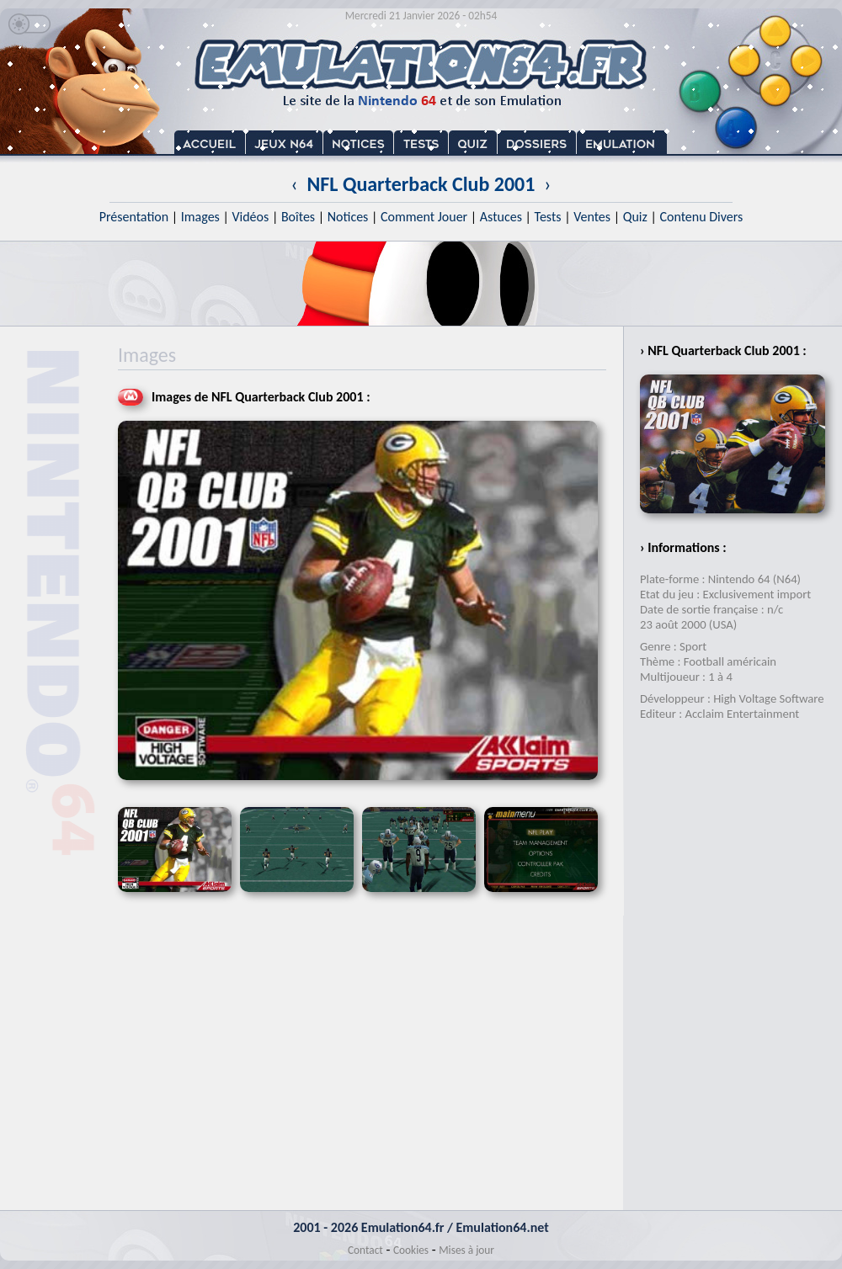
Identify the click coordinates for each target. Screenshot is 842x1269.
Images (200, 217)
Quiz (635, 217)
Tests (548, 217)
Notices (348, 217)
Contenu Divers (701, 217)
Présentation (134, 217)
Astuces (501, 217)
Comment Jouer (424, 217)
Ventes (591, 217)
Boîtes (298, 217)
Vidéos (250, 217)
